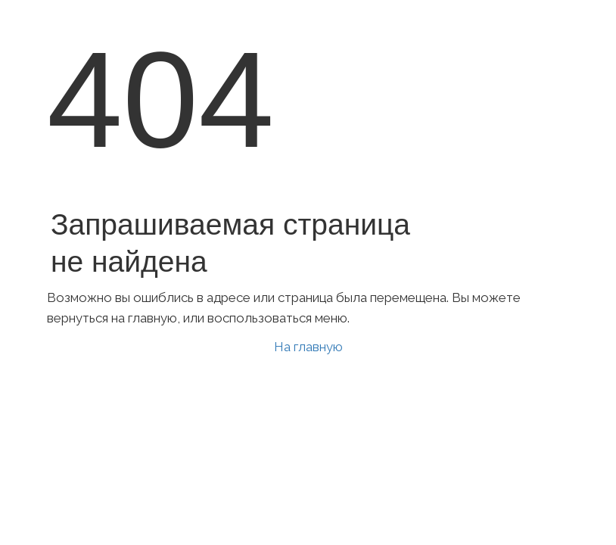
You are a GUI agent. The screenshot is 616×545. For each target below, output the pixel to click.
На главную (308, 346)
